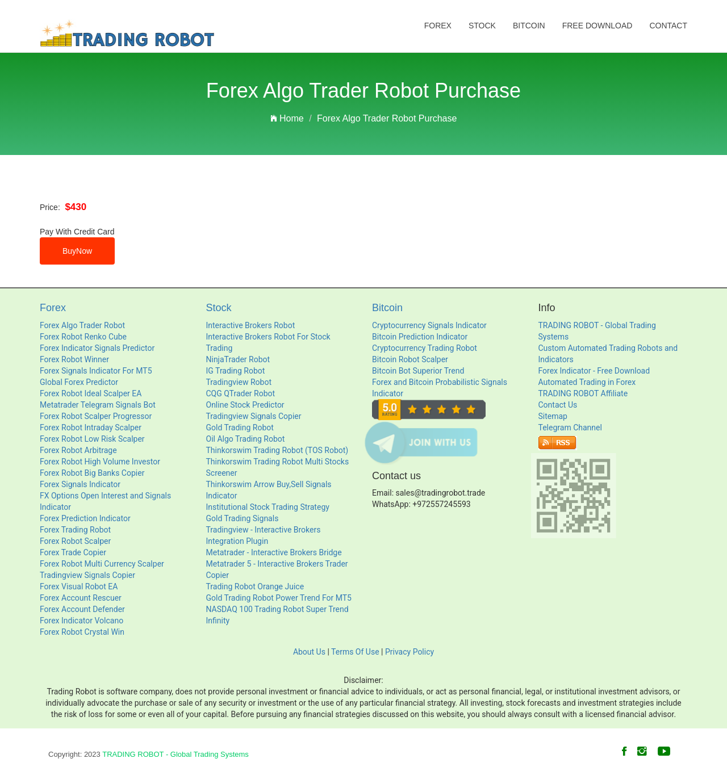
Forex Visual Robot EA (79, 586)
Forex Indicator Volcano (81, 620)
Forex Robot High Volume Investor (100, 461)
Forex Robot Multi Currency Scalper (102, 563)
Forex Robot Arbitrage (78, 450)
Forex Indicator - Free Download (594, 370)
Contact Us (558, 404)
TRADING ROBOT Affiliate (583, 393)
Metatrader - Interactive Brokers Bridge (274, 552)
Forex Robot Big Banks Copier (92, 472)
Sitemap (552, 416)
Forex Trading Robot (75, 529)
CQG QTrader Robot (240, 393)
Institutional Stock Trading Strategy (267, 507)
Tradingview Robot (238, 382)
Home (287, 118)
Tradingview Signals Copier (87, 575)
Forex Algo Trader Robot (82, 325)
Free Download (597, 25)
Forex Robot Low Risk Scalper (92, 438)
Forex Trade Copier (73, 552)
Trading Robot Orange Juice (255, 586)
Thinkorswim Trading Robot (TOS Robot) (277, 450)
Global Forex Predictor (79, 382)
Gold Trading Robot (240, 427)
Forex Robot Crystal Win (82, 631)
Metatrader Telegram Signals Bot (98, 404)
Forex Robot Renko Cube (83, 336)
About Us (309, 651)
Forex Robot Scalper (75, 541)
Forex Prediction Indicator (85, 518)
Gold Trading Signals (242, 518)
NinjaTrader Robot (238, 359)
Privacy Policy (409, 651)
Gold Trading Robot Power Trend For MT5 (279, 597)
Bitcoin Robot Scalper (410, 359)
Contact (668, 25)
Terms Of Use (355, 651)
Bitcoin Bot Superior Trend (418, 370)
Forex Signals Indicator (80, 484)
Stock (482, 25)
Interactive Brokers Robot (250, 325)
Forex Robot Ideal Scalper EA (90, 393)
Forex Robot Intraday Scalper (90, 427)
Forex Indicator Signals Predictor (97, 348)
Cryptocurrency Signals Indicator (429, 325)
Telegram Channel (570, 427)
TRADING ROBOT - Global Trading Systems (175, 754)
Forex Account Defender (82, 609)
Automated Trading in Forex (587, 382)
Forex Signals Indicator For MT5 (96, 370)
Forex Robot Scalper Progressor (96, 416)
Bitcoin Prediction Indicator (419, 336)
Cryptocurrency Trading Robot (424, 348)
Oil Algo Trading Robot (245, 438)
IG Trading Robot (235, 370)
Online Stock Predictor (245, 404)
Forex (438, 25)
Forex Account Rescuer (81, 597)
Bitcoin (529, 25)
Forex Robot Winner (74, 359)
